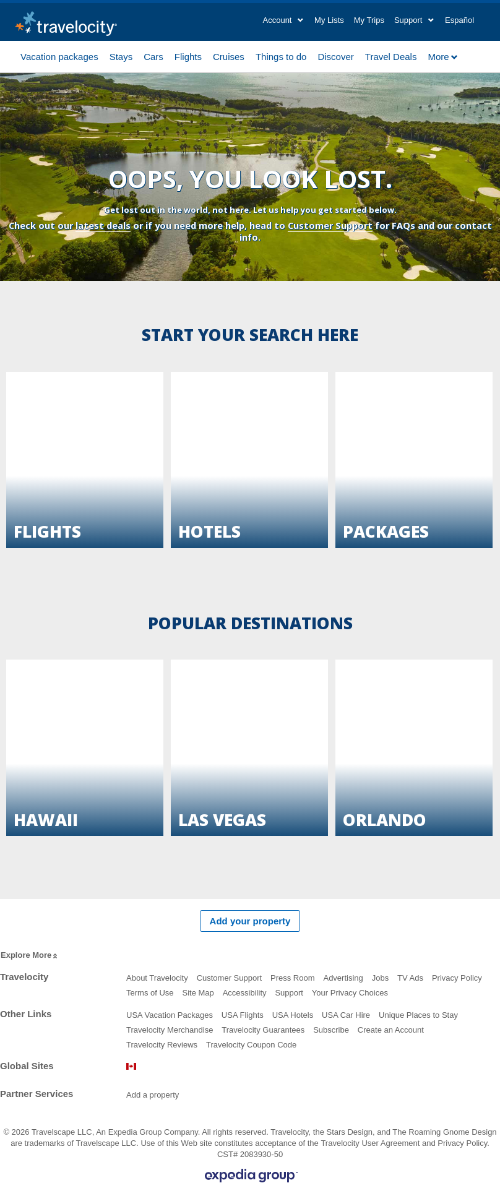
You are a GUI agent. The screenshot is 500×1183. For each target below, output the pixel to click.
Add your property (250, 921)
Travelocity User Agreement (370, 1143)
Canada (131, 1066)
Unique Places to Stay (418, 1015)
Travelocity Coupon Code (251, 1044)
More (443, 56)
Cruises (228, 55)
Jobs (380, 978)
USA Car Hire (346, 1015)
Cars (153, 55)
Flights (188, 55)
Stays (121, 55)
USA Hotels (292, 1015)
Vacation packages (59, 55)
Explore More (30, 955)
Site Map (197, 992)
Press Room (292, 978)
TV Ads (410, 978)
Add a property (152, 1094)
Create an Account (391, 1030)
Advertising (343, 978)
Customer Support (330, 225)
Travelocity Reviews (161, 1044)
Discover (335, 55)
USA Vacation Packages (169, 1015)
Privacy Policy (457, 978)
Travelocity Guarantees (263, 1030)
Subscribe (331, 1030)
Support (289, 992)
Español (459, 20)
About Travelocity (157, 978)
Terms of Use (150, 992)
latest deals (103, 225)
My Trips (369, 20)
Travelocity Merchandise (169, 1030)
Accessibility (245, 992)
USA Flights (243, 1015)
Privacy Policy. (463, 1143)
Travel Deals (391, 55)
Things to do (281, 55)
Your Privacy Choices (350, 992)
